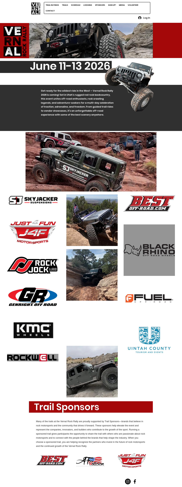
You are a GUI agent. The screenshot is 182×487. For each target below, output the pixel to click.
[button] (91, 40)
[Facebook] (135, 481)
